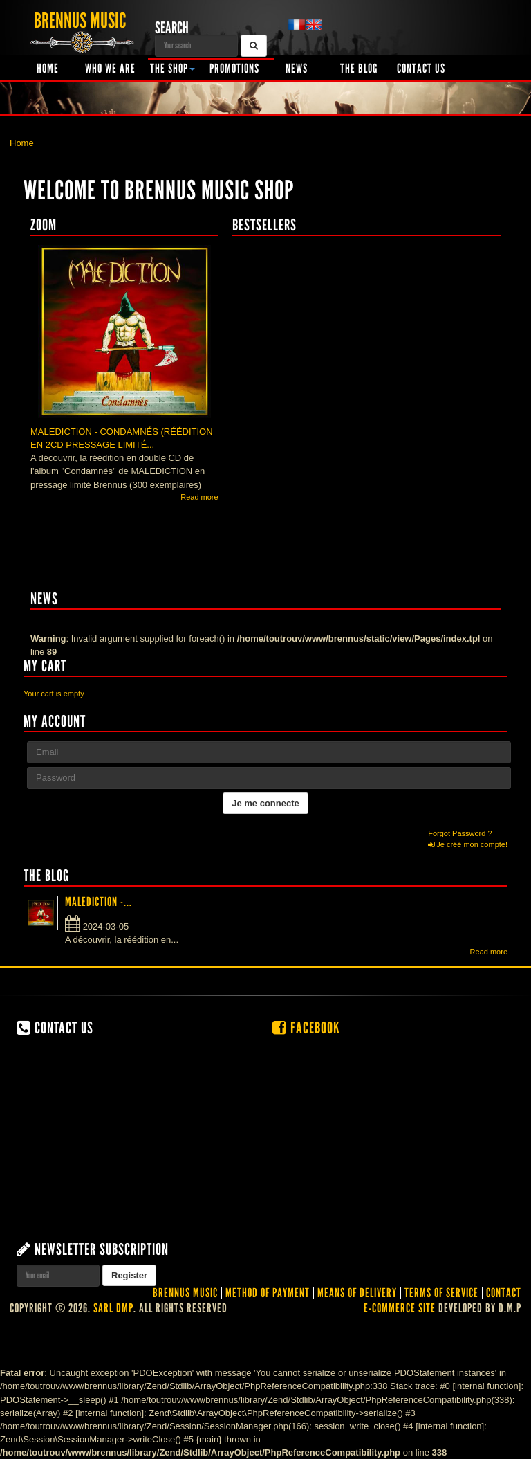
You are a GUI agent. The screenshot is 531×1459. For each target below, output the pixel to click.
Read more (199, 497)
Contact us (421, 68)
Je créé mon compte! (467, 844)
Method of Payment (267, 1293)
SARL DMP (113, 1308)
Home (48, 68)
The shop (172, 68)
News (297, 68)
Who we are (110, 68)
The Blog (359, 68)
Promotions (234, 68)
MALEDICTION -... (98, 901)
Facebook (306, 1027)
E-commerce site (400, 1308)
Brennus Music (185, 1293)
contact (503, 1293)
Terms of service (441, 1293)
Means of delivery (357, 1293)
